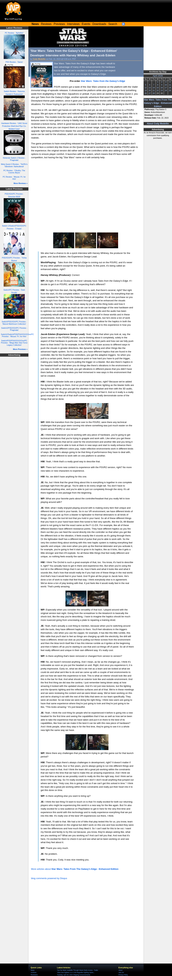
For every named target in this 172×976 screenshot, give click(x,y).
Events (86, 23)
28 (154, 93)
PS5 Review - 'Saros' (14, 62)
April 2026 (158, 76)
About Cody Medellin (158, 123)
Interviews (73, 23)
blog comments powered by (49, 878)
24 (166, 90)
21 (154, 90)
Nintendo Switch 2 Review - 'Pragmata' (14, 159)
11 (170, 85)
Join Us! (121, 972)
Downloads (99, 23)
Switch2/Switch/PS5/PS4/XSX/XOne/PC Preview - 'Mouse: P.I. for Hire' (17, 335)
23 (162, 90)
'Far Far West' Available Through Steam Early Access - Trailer (77, 970)
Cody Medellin (39, 59)
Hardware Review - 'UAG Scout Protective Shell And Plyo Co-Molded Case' (14, 126)
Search (112, 23)
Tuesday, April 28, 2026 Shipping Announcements (73, 975)
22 (158, 90)
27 (150, 93)
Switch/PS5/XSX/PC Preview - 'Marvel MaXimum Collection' (14, 323)
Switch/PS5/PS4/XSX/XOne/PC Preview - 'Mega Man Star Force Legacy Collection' (14, 343)
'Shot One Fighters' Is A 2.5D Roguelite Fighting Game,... (76, 972)
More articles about (74, 869)
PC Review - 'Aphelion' (14, 33)
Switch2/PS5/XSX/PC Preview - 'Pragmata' (14, 329)
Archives (34, 972)
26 (146, 93)
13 (150, 88)
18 (170, 88)
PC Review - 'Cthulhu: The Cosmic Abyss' (14, 171)
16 (162, 88)
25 (170, 90)
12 (146, 88)
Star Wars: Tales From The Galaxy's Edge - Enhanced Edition (158, 103)
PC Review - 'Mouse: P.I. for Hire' (14, 178)
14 (154, 88)
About (120, 970)
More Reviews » (21, 183)
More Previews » (20, 349)
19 (146, 90)
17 (166, 88)
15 (158, 88)
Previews (59, 23)
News (32, 970)
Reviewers (34, 975)
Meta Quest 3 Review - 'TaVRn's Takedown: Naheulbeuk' (14, 165)
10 (166, 85)
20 (150, 90)
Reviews (46, 23)
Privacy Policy (123, 975)
